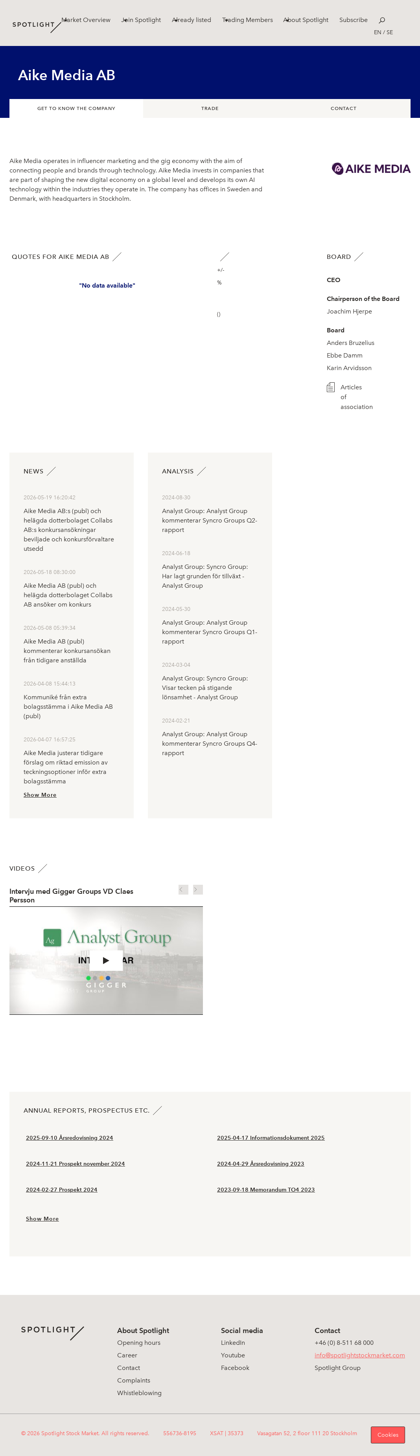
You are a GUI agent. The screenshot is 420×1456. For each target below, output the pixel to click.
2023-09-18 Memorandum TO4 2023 (266, 1189)
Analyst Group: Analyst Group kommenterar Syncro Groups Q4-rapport (209, 743)
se (390, 32)
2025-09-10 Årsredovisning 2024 (69, 1138)
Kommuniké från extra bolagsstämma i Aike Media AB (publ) (68, 706)
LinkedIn (233, 1342)
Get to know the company (76, 108)
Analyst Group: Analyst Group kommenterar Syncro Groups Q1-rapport (209, 632)
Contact (344, 108)
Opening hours (138, 1342)
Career (127, 1355)
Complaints (133, 1380)
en (377, 32)
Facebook (235, 1368)
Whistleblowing (139, 1393)
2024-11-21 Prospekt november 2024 (75, 1164)
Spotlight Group (338, 1368)
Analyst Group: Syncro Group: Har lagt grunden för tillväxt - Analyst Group (205, 576)
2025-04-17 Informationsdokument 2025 (271, 1138)
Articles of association (352, 397)
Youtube (233, 1355)
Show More (40, 795)
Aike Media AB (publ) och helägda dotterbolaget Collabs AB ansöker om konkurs (68, 595)
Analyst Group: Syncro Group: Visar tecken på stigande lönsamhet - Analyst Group (205, 688)
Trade (210, 108)
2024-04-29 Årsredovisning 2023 (260, 1164)
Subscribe (353, 20)
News (34, 471)
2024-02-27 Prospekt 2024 (62, 1189)
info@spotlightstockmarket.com (360, 1355)
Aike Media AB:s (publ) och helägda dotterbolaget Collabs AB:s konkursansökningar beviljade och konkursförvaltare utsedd (69, 529)
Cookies (388, 1435)
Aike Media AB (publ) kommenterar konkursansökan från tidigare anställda (67, 651)
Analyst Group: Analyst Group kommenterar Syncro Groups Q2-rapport (209, 520)
